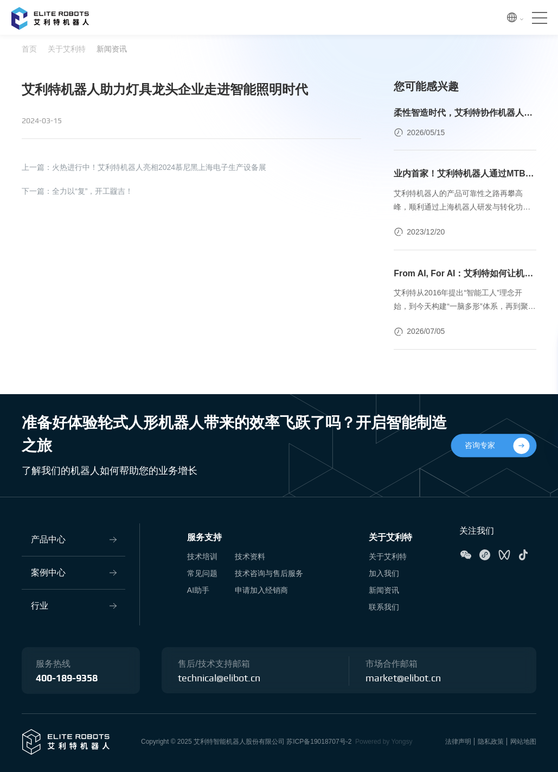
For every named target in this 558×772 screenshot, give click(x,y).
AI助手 (198, 590)
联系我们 (384, 607)
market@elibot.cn (403, 679)
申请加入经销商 (261, 590)
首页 (29, 49)
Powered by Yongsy (383, 741)
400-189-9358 (67, 679)
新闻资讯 (112, 49)
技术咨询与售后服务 (269, 573)
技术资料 (250, 557)
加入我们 (384, 573)
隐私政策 (491, 741)
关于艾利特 (67, 49)
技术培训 (202, 557)
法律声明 (458, 741)
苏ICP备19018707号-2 (318, 741)
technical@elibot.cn (219, 679)
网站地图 (523, 741)
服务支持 (204, 538)
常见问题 (202, 573)
